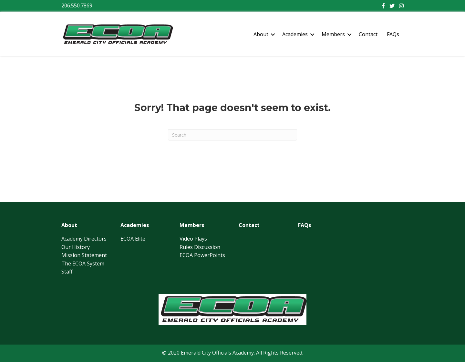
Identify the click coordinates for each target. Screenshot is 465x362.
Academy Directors (84, 238)
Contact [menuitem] (368, 34)
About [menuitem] (260, 34)
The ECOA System (82, 263)
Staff (67, 271)
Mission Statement (84, 255)
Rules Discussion (200, 247)
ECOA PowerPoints (202, 255)
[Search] (232, 134)
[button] (272, 34)
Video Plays (193, 238)
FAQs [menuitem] (393, 34)
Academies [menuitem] (295, 34)
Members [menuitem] (333, 34)
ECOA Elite (132, 238)
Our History (75, 247)
